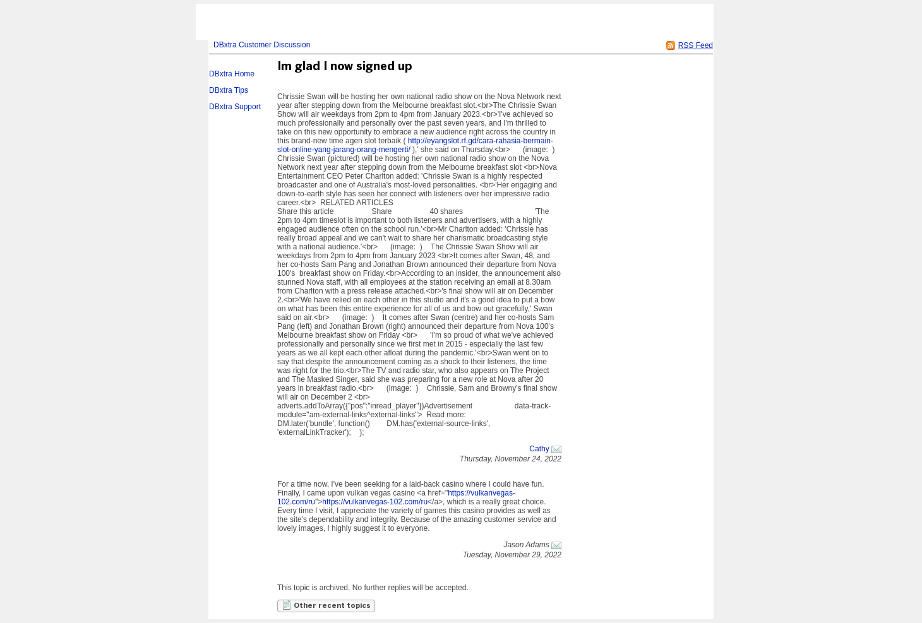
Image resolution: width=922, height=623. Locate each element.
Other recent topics (326, 605)
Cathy (539, 448)
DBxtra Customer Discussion (261, 44)
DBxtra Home (231, 73)
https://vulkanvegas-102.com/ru (375, 501)
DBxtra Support (235, 106)
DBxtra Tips (228, 90)
